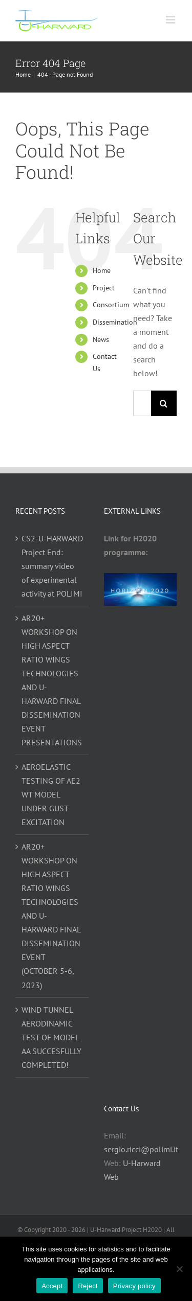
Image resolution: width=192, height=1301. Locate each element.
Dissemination (115, 322)
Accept (51, 1286)
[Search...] (142, 403)
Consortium (111, 304)
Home (102, 270)
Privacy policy (134, 1286)
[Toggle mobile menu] (171, 19)
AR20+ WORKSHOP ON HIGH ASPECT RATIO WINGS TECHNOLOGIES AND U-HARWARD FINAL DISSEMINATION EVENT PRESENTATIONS (52, 680)
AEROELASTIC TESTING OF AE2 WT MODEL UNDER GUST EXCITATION (51, 794)
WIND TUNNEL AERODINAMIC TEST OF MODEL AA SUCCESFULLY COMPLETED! (51, 1037)
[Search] (164, 403)
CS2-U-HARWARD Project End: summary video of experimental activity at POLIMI (52, 566)
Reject (87, 1286)
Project (104, 287)
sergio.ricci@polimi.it (141, 1149)
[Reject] (179, 1269)
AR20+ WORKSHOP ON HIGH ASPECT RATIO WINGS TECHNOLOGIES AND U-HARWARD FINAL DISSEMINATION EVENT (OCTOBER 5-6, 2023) (51, 915)
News (101, 339)
